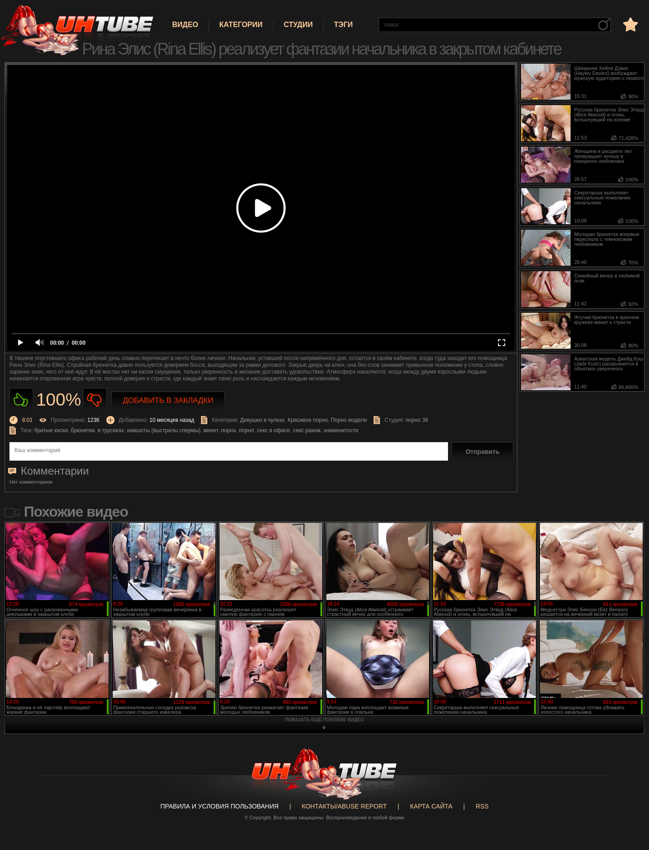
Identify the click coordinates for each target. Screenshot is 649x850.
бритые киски (51, 430)
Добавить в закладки (168, 400)
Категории (241, 24)
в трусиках (111, 430)
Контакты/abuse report (344, 806)
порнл (246, 430)
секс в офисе (273, 430)
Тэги (343, 24)
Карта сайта (431, 806)
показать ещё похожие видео (324, 719)
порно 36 (417, 420)
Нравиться (21, 400)
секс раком (306, 430)
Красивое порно (308, 420)
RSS (482, 806)
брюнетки (83, 430)
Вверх (628, 799)
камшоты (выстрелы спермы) (164, 430)
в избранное (629, 24)
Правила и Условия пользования (219, 806)
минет (211, 430)
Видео (185, 24)
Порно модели (349, 420)
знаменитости (341, 430)
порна (228, 430)
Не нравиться (95, 400)
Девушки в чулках (262, 420)
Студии (298, 24)
